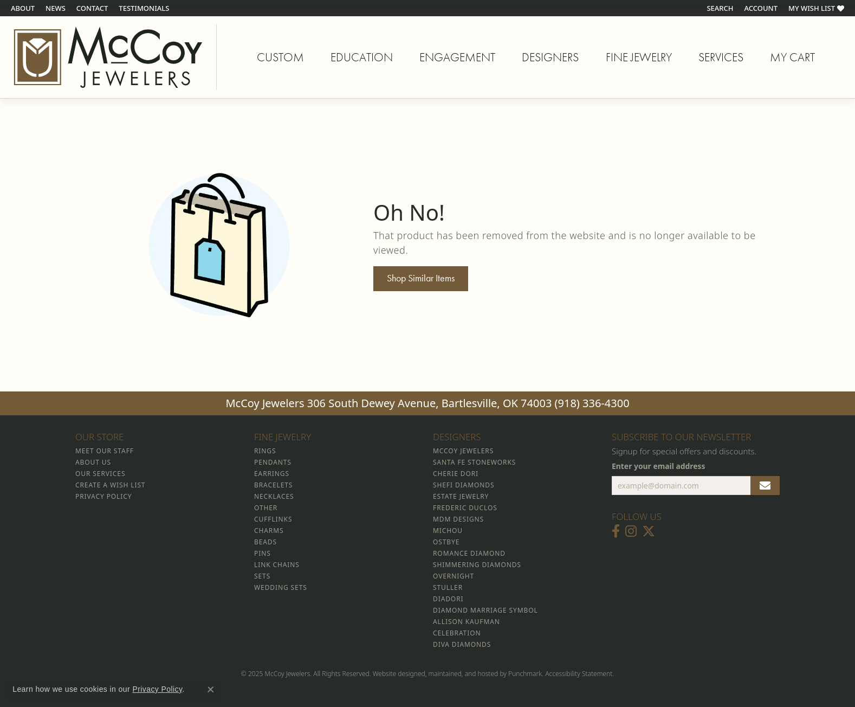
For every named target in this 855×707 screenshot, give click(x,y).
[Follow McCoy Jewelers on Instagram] (631, 531)
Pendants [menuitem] (273, 462)
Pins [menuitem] (262, 553)
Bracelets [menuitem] (273, 485)
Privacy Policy (157, 689)
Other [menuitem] (265, 508)
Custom (280, 57)
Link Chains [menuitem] (277, 565)
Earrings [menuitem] (271, 474)
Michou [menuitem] (448, 531)
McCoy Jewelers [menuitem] (463, 451)
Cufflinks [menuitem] (273, 519)
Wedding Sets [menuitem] (280, 588)
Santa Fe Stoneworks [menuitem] (474, 462)
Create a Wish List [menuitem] (110, 485)
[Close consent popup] (211, 689)
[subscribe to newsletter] (765, 486)
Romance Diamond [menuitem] (469, 553)
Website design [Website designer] (395, 674)
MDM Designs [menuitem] (458, 519)
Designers (550, 57)
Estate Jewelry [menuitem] (461, 497)
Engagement (457, 57)
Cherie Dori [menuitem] (455, 474)
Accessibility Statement (578, 674)
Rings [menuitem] (265, 451)
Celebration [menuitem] (457, 633)
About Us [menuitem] (93, 462)
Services (720, 57)
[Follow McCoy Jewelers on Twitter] (648, 531)
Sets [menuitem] (262, 576)
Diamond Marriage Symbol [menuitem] (485, 610)
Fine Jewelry (639, 57)
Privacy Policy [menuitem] (103, 497)
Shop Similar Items (421, 278)
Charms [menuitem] (268, 531)
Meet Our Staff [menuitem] (104, 451)
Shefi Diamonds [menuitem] (463, 485)
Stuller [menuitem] (448, 588)
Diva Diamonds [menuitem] (462, 645)
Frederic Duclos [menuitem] (465, 508)
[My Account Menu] (761, 8)
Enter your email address (658, 466)
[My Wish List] (816, 8)
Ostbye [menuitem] (446, 542)
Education (362, 57)
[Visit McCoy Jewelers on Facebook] (616, 531)
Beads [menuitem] (265, 542)
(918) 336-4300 (592, 403)
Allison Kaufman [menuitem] (466, 622)
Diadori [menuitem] (448, 599)
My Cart (792, 59)
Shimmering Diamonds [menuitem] (477, 565)
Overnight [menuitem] (453, 576)
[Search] (720, 8)
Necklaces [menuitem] (274, 497)
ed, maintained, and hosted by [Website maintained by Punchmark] (463, 674)
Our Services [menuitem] (100, 474)
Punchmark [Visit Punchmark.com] (525, 674)
